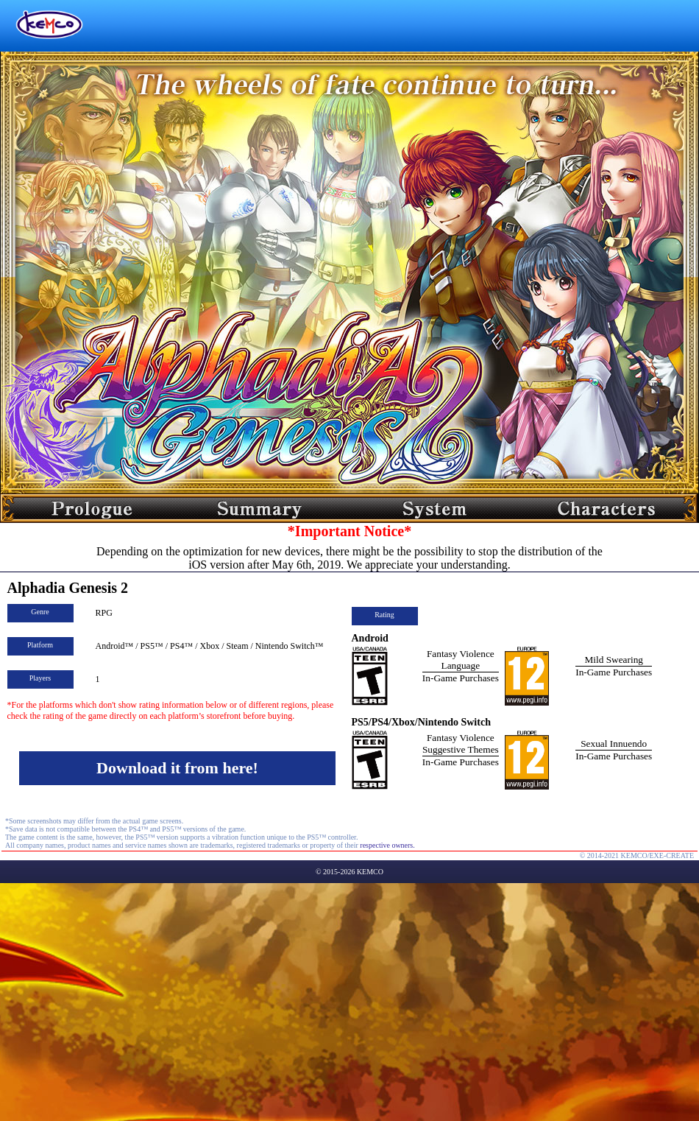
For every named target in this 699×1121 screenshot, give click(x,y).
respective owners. (387, 845)
